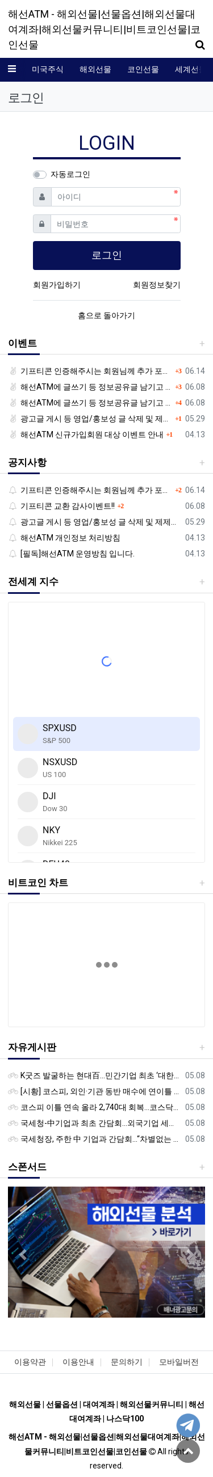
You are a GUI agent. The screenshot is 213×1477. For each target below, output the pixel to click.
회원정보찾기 (157, 284)
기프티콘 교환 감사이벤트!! (61, 505)
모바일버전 (179, 1361)
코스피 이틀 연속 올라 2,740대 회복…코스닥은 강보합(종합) (94, 1107)
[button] (22, 1254)
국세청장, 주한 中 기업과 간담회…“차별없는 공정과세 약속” (94, 1138)
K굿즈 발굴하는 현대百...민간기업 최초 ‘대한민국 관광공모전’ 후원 (94, 1075)
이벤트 (22, 343)
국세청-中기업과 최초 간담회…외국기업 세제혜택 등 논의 (94, 1123)
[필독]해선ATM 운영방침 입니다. (71, 553)
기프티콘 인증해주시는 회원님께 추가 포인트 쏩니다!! (90, 370)
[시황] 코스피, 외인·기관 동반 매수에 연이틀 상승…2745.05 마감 (94, 1091)
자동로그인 (70, 174)
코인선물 (143, 69)
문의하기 (127, 1361)
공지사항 (27, 462)
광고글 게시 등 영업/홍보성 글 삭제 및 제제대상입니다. (90, 418)
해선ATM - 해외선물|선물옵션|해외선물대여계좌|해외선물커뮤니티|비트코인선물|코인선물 (104, 29)
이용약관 (30, 1361)
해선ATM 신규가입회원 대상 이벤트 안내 (86, 434)
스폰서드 (27, 1166)
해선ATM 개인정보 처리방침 (64, 537)
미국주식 (48, 69)
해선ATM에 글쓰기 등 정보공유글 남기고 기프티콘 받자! (90, 386)
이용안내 (78, 1361)
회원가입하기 (57, 284)
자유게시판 (32, 1047)
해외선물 (95, 69)
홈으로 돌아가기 (106, 315)
